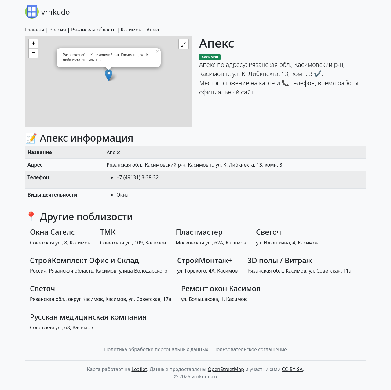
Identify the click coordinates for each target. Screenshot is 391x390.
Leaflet (139, 369)
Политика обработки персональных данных (156, 349)
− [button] (33, 53)
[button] (183, 44)
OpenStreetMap (226, 369)
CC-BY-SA (292, 369)
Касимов (131, 29)
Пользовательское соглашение (250, 349)
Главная (34, 29)
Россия (57, 29)
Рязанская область (93, 29)
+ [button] (33, 44)
